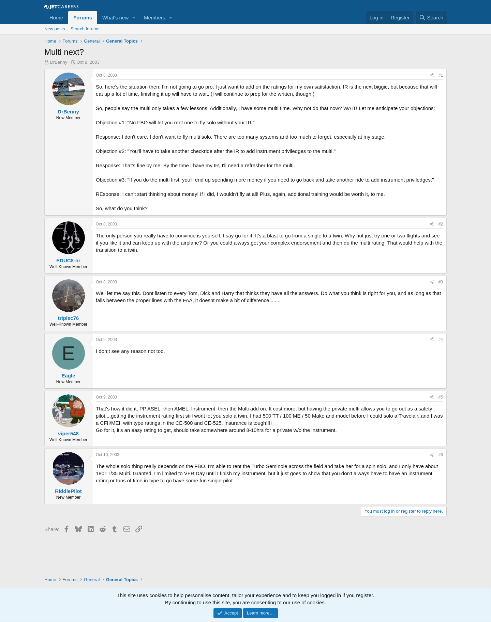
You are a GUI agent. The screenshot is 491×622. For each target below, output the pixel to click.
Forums (82, 17)
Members (154, 17)
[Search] (431, 17)
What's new (115, 17)
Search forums (85, 28)
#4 (440, 339)
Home (56, 17)
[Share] (431, 75)
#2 (440, 224)
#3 (440, 282)
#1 (440, 75)
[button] (134, 17)
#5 (440, 397)
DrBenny (59, 62)
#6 (440, 454)
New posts (54, 28)
